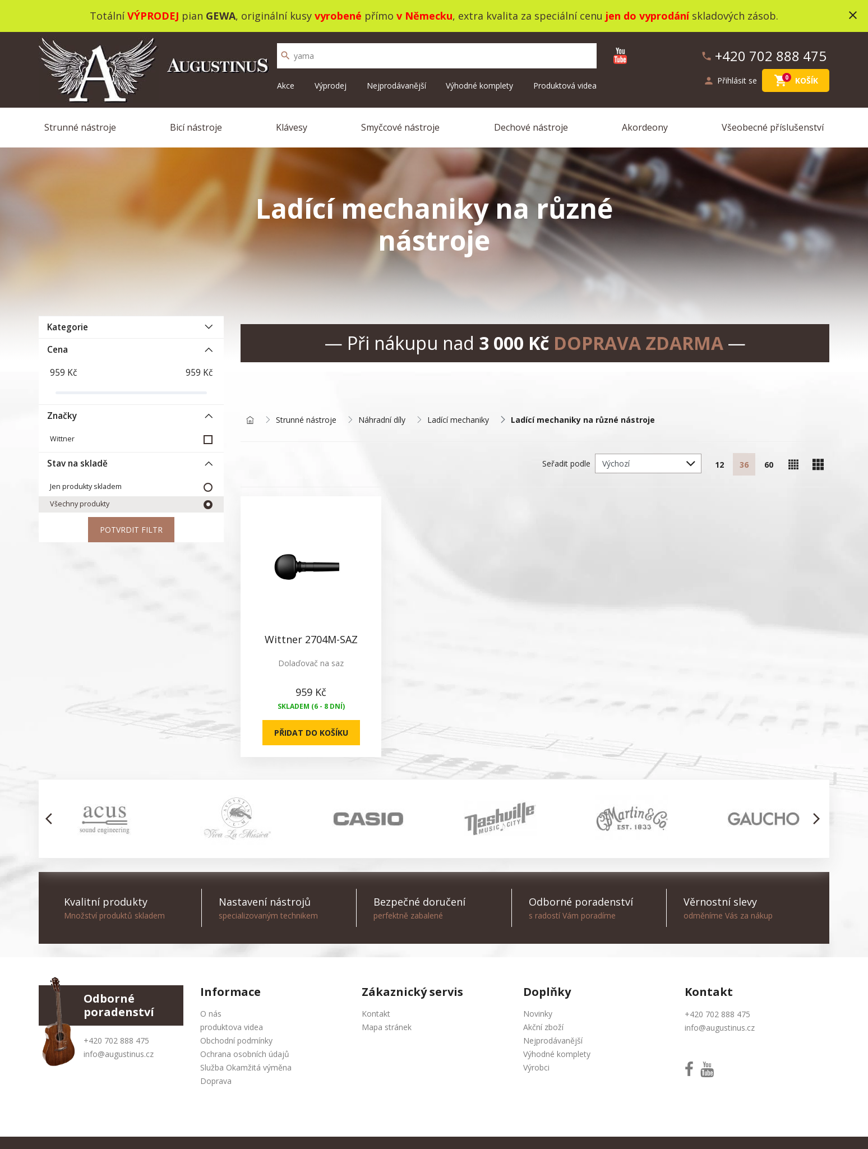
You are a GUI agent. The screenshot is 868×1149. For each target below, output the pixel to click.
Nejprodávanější (396, 85)
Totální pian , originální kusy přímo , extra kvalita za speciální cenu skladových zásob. (434, 15)
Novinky (537, 1013)
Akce (285, 85)
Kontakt (376, 1013)
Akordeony (645, 127)
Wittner (62, 439)
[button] (51, 818)
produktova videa (231, 1027)
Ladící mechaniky (458, 420)
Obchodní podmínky (236, 1040)
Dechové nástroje (531, 127)
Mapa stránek (387, 1027)
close (853, 15)
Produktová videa (565, 85)
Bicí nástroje (196, 127)
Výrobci (536, 1067)
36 (744, 464)
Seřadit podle (566, 463)
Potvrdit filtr (131, 529)
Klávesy (291, 127)
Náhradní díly (381, 420)
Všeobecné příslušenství (773, 127)
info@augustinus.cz (119, 1054)
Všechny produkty (79, 504)
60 (768, 464)
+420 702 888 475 (116, 1040)
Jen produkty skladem (86, 486)
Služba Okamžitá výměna (246, 1067)
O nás (210, 1013)
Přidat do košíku (311, 732)
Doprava (216, 1081)
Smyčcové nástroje (400, 127)
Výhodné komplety (479, 85)
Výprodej (331, 85)
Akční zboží (543, 1027)
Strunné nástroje (80, 127)
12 (719, 464)
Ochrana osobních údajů (244, 1054)
